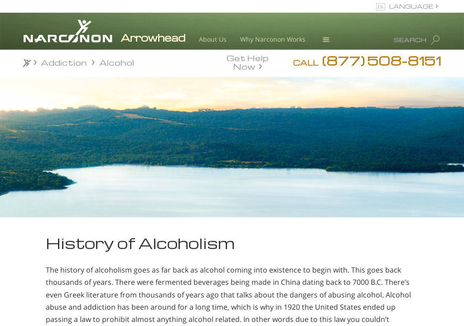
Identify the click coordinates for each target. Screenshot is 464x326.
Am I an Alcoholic (64, 265)
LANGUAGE (411, 6)
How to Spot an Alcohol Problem (64, 284)
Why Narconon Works (272, 39)
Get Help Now (248, 62)
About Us (213, 39)
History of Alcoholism (53, 307)
